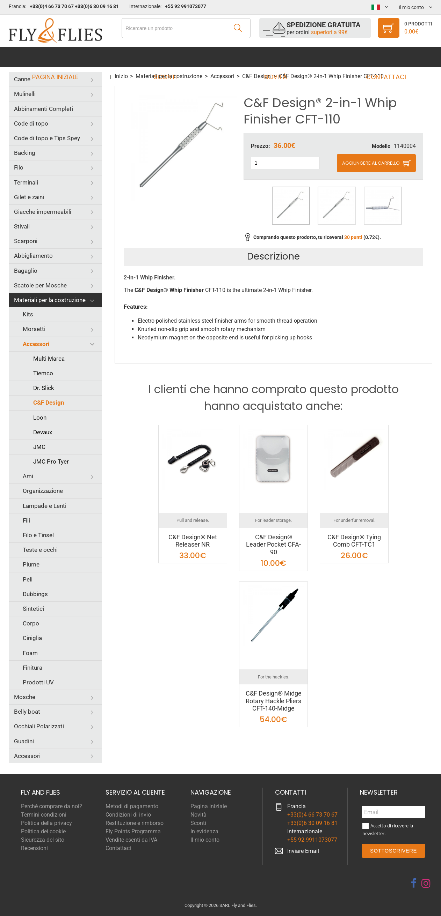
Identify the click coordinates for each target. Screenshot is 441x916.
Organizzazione (43, 490)
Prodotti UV (38, 682)
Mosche (24, 696)
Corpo (31, 623)
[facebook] (414, 883)
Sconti (167, 57)
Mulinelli (25, 93)
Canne (22, 79)
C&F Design (48, 402)
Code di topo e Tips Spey (47, 138)
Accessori (36, 343)
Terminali (26, 182)
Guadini (24, 741)
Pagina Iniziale (62, 57)
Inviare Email (303, 851)
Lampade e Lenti (44, 505)
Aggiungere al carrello (371, 163)
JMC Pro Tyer (51, 461)
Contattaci (379, 57)
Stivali (22, 226)
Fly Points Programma (133, 831)
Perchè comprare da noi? (51, 806)
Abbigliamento (33, 255)
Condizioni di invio (128, 814)
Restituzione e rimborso (135, 823)
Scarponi (25, 241)
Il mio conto (204, 839)
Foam (30, 653)
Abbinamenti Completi (43, 108)
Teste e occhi (40, 549)
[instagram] (426, 883)
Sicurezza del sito (42, 839)
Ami (28, 476)
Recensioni (34, 848)
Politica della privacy (46, 823)
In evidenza (204, 831)
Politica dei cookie (43, 831)
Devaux (42, 432)
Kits (28, 314)
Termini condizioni (43, 814)
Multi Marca (49, 358)
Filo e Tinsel (38, 535)
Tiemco (43, 373)
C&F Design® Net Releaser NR (192, 540)
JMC (39, 446)
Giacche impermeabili (42, 211)
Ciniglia (32, 638)
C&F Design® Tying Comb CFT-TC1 (354, 540)
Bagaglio (25, 270)
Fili (26, 520)
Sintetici (33, 608)
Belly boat (27, 711)
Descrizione (273, 256)
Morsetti (34, 328)
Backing (24, 152)
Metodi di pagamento (132, 806)
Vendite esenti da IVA (131, 839)
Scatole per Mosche (40, 285)
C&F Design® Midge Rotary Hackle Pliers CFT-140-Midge (274, 701)
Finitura (32, 667)
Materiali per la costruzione (50, 299)
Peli (27, 579)
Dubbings (35, 594)
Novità (273, 57)
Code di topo (31, 123)
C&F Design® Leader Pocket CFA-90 (273, 544)
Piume (31, 564)
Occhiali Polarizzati (39, 726)
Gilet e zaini (29, 197)
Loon (39, 417)
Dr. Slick (43, 387)
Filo (18, 167)
